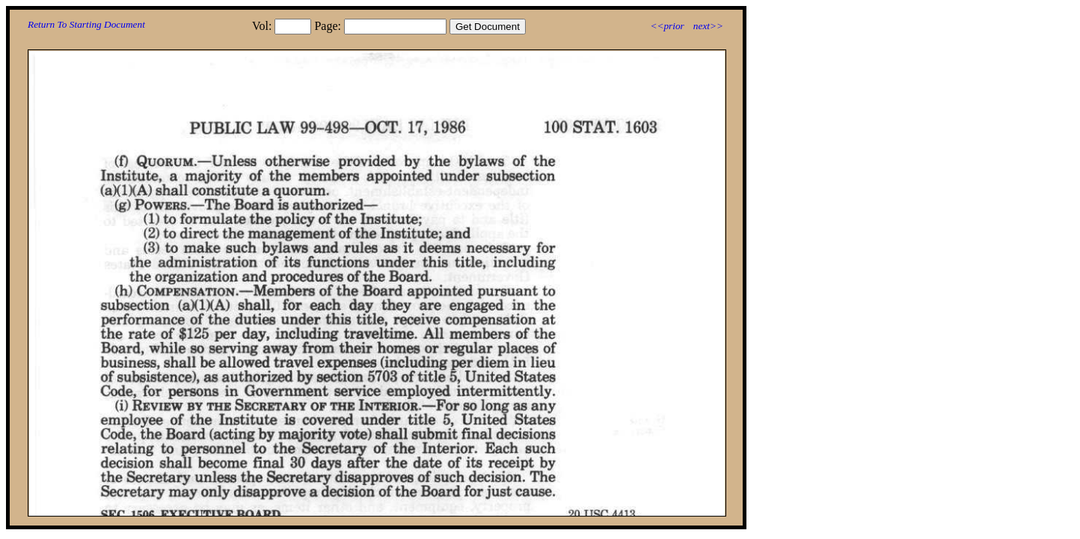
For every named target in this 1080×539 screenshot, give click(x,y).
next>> (708, 25)
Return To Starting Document (86, 24)
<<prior (667, 25)
